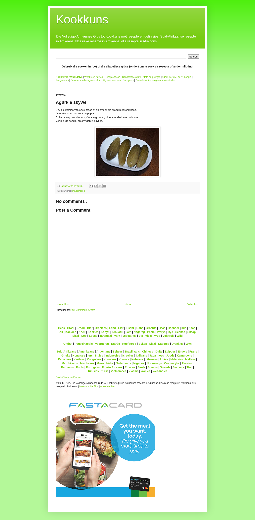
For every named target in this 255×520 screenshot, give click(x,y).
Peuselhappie (78, 191)
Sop (84, 335)
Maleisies (176, 359)
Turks (104, 371)
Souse (93, 335)
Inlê (183, 328)
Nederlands (123, 363)
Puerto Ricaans (112, 367)
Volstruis (168, 335)
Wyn (189, 343)
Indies (99, 355)
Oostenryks (171, 363)
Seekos (180, 332)
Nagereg (139, 332)
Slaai (75, 335)
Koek (82, 332)
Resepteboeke (112, 77)
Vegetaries (129, 335)
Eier (121, 328)
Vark (117, 335)
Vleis (148, 335)
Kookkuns (82, 19)
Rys (170, 332)
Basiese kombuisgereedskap (86, 80)
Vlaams (133, 371)
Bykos (142, 343)
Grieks (65, 355)
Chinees (147, 351)
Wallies (145, 371)
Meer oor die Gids (88, 386)
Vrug (157, 335)
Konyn (105, 332)
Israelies (127, 355)
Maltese (190, 359)
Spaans (153, 367)
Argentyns (103, 351)
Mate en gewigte (151, 77)
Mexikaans (87, 363)
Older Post (192, 304)
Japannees (156, 355)
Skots (141, 367)
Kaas (192, 328)
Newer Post (63, 304)
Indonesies (112, 355)
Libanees (151, 359)
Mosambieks (105, 363)
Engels (182, 351)
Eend (112, 328)
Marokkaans (70, 363)
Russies (130, 367)
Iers (90, 355)
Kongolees (94, 359)
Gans (139, 328)
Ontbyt (67, 343)
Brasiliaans (132, 351)
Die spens (128, 80)
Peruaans (67, 367)
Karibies (79, 359)
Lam (128, 332)
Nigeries (138, 363)
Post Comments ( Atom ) (83, 310)
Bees (61, 328)
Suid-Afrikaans (66, 351)
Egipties (170, 351)
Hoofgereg (129, 343)
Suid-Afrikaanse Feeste (68, 377)
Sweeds (165, 367)
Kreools (124, 359)
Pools (80, 367)
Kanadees (64, 359)
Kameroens (184, 355)
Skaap (191, 332)
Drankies (101, 328)
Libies (164, 359)
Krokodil (117, 332)
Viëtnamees (118, 371)
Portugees (93, 367)
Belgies (118, 351)
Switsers (178, 367)
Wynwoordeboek (112, 80)
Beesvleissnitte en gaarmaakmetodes (155, 80)
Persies (187, 363)
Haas (162, 328)
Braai (70, 328)
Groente (151, 328)
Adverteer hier (107, 386)
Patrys (161, 332)
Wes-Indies (160, 371)
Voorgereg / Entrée (107, 343)
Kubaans (137, 359)
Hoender (173, 328)
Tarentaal (106, 335)
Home (128, 304)
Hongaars (79, 355)
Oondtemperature (131, 77)
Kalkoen (70, 332)
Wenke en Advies (93, 77)
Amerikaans (86, 351)
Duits (158, 351)
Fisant (130, 328)
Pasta (151, 332)
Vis (141, 335)
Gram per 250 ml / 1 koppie (176, 77)
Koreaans (110, 359)
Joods (170, 355)
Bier (89, 328)
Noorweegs (154, 363)
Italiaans (141, 355)
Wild (180, 335)
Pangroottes (62, 80)
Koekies (93, 332)
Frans (193, 351)
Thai (189, 367)
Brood (80, 328)
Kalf (60, 332)
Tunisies (93, 371)
